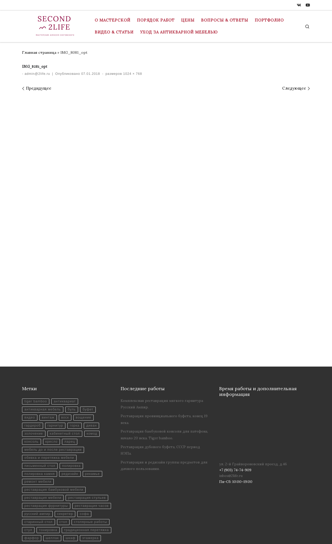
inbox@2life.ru (231, 413)
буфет (90, 348)
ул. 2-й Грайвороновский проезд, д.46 (253, 401)
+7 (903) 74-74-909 (40, 535)
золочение (34, 373)
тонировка (34, 491)
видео (30, 356)
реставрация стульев (44, 449)
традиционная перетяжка (74, 491)
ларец (71, 381)
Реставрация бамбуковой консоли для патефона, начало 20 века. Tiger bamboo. (164, 372)
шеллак (53, 499)
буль (74, 348)
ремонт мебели (38, 424)
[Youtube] (308, 5)
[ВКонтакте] (299, 5)
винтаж (49, 356)
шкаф (72, 499)
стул (85, 482)
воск (67, 356)
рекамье (95, 415)
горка (77, 365)
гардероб (33, 365)
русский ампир (80, 466)
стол (28, 482)
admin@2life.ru (37, 74)
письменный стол (40, 407)
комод (94, 373)
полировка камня (40, 415)
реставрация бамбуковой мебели (55, 432)
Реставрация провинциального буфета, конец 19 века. (164, 356)
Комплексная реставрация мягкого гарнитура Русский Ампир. (162, 341)
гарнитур (57, 365)
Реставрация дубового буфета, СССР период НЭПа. (160, 387)
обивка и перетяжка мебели (50, 398)
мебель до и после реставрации (54, 390)
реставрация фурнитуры (47, 457)
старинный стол (79, 474)
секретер (32, 474)
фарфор (31, 499)
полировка (73, 407)
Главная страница (39, 52)
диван (94, 365)
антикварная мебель (43, 348)
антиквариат (66, 339)
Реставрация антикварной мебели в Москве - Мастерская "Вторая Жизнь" (128, 527)
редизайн (72, 415)
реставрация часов (42, 466)
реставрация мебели (43, 440)
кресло (52, 381)
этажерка (93, 499)
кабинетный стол (66, 373)
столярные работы (57, 482)
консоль (31, 381)
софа (53, 474)
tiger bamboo (36, 339)
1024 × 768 (132, 74)
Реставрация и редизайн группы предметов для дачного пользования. (164, 403)
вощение (86, 356)
